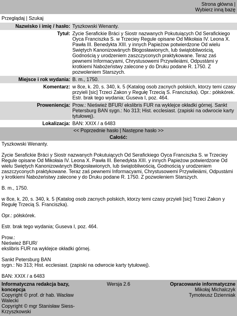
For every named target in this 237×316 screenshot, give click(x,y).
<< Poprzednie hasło (95, 130)
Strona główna (217, 4)
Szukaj (36, 18)
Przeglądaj (13, 18)
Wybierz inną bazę (215, 9)
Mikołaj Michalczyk (215, 289)
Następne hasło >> (142, 130)
